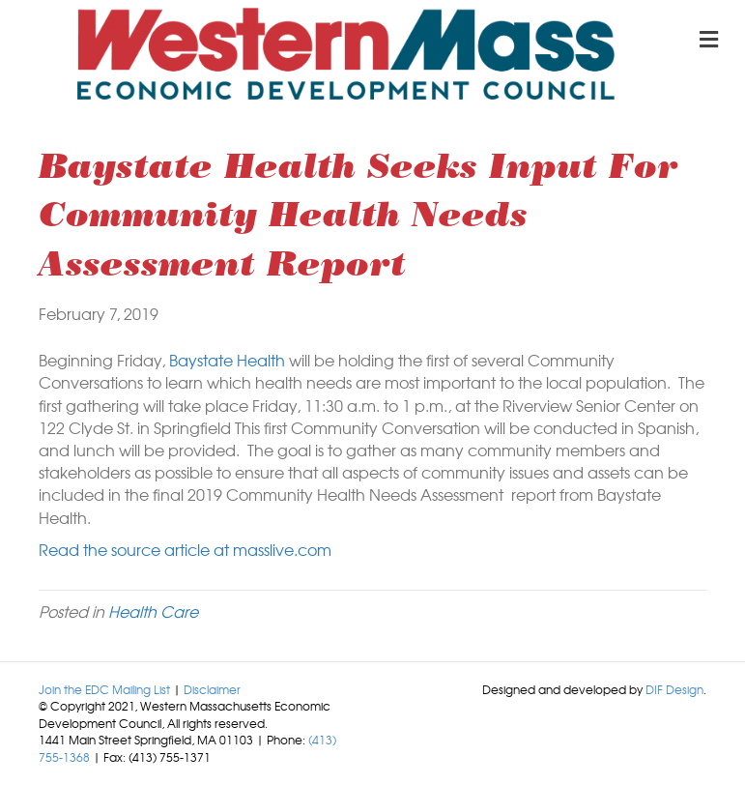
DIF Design (674, 689)
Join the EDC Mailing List (104, 689)
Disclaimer (212, 689)
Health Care (153, 611)
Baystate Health (227, 359)
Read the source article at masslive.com (185, 549)
